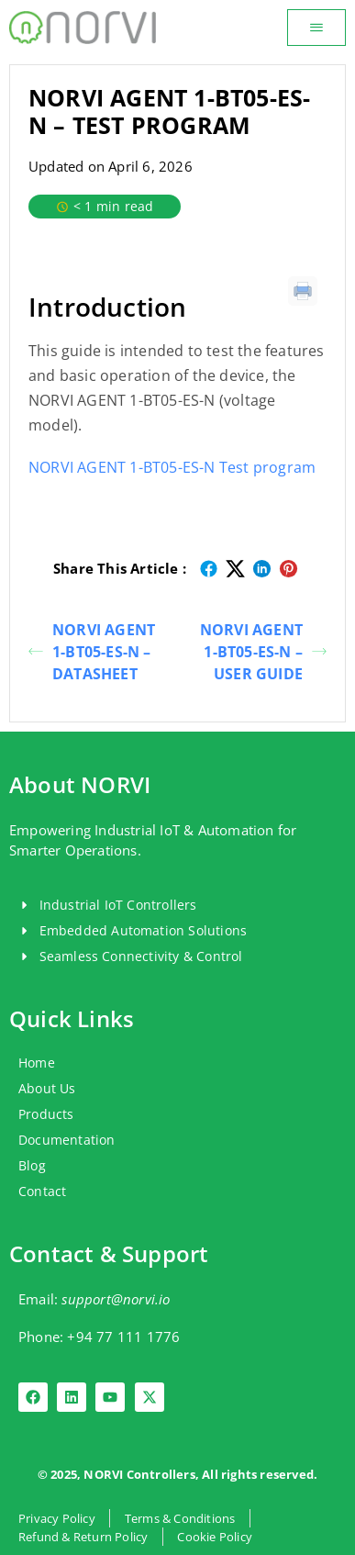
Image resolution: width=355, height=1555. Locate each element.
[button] (316, 27)
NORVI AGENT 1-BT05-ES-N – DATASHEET (91, 652)
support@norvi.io (115, 1299)
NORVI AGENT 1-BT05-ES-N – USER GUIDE (263, 652)
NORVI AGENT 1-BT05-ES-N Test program (172, 467)
